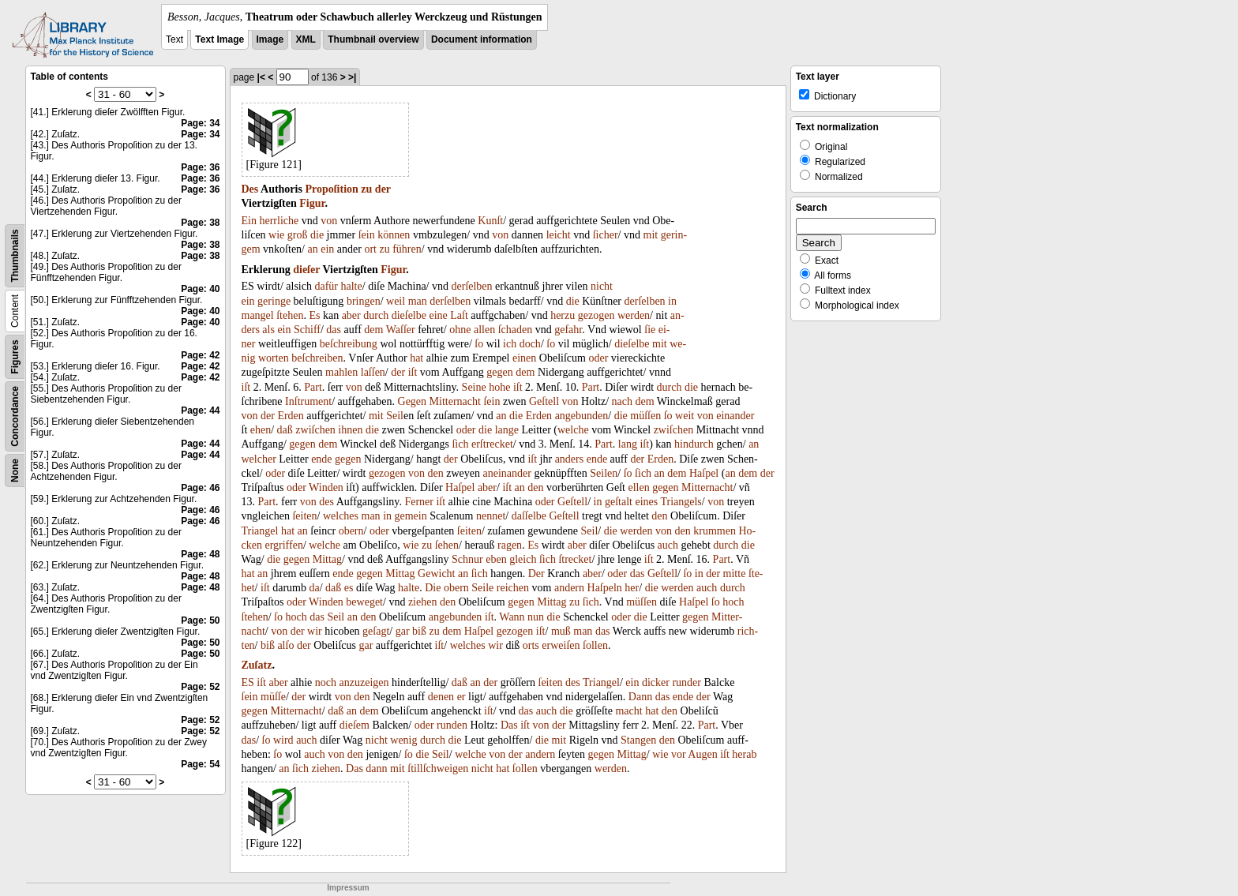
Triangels (680, 502)
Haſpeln (604, 588)
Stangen (638, 740)
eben (496, 559)
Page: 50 (200, 620)
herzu (562, 315)
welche (573, 430)
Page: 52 (200, 686)
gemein (411, 516)
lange (507, 430)
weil (395, 301)
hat (416, 358)
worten (273, 358)
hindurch (694, 444)
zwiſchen (315, 430)
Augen (702, 754)
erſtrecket (492, 444)
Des (250, 189)
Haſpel (703, 473)
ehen (260, 430)
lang (627, 444)
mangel (258, 315)
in (672, 301)
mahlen (341, 372)
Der (536, 573)
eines (646, 502)
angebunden (582, 416)
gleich (522, 559)
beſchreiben (317, 358)
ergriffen (283, 545)
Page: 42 (200, 355)
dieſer (306, 270)
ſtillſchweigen (437, 768)
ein (327, 249)
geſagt (375, 631)
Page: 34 (200, 123)
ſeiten (304, 516)
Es (314, 315)
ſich (460, 444)
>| (352, 77)
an (313, 249)
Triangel (260, 531)
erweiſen (561, 645)
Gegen (412, 401)
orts (531, 645)
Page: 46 (200, 487)
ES (248, 682)
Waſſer (400, 330)
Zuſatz (257, 665)
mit (650, 235)
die (317, 235)
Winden (326, 487)
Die (433, 588)
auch (668, 545)
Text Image (219, 39)
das (333, 330)
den (436, 473)
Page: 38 (200, 222)
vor (678, 754)
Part (313, 387)
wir (314, 631)
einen (524, 358)
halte (351, 286)
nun (535, 617)
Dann (640, 697)
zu (366, 189)
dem (373, 330)
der (383, 189)
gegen (499, 372)
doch (530, 344)
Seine (474, 387)
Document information (481, 39)
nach (622, 401)
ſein (366, 235)
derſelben (472, 286)
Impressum (348, 887)
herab (744, 754)
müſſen (645, 416)
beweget (364, 602)
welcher (259, 459)
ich (509, 344)
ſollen (595, 645)
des (326, 502)
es (349, 588)
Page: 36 (200, 167)
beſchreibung (348, 344)
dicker (656, 682)
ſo (479, 344)
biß (419, 631)
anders (569, 459)
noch (325, 682)
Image (270, 39)
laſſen (373, 372)
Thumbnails (15, 255)
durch (375, 315)
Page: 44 (200, 410)
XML (306, 39)
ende (321, 459)
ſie (649, 330)
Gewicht (436, 573)
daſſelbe (529, 516)
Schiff (307, 330)
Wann (511, 617)
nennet (490, 516)
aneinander (507, 473)
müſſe (273, 697)
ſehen (447, 545)
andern (569, 588)
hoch (733, 602)
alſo (285, 645)
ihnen (350, 430)
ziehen (422, 602)
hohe (499, 387)
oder (598, 358)
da (314, 588)
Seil (394, 416)
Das (509, 725)
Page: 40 (200, 288)
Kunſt (490, 221)
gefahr (568, 330)
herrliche (278, 221)
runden (452, 725)
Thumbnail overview (373, 39)
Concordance (15, 416)
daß (285, 430)
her (632, 588)
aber (351, 315)
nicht (602, 286)
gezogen (596, 315)
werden (633, 315)
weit (684, 416)
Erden (290, 416)
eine (438, 315)
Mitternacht (455, 401)
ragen (509, 545)
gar (403, 631)
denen (441, 697)
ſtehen (289, 315)
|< (261, 77)
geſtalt (618, 502)
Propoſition (331, 189)
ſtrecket (574, 559)
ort (370, 249)
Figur (312, 203)
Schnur (467, 559)
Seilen (603, 473)
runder (686, 682)
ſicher (605, 235)
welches (340, 516)
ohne (460, 330)
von (329, 221)
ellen (638, 487)
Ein (249, 221)
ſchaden (515, 330)
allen (484, 330)
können (393, 235)
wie (276, 235)
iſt (413, 372)
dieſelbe (409, 315)
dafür (326, 286)
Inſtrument (308, 401)
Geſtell (544, 401)
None (15, 470)
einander (735, 416)
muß (561, 631)
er (461, 697)
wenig (403, 740)
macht (628, 711)
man (417, 301)
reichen (513, 588)
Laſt (459, 315)
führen (407, 249)
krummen (714, 531)
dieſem (355, 725)
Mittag (327, 559)
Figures (15, 356)
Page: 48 (200, 554)
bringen (364, 301)
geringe (274, 301)
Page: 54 (200, 764)
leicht (558, 235)
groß (297, 235)
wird (283, 740)
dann (376, 768)
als (268, 330)
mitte (734, 573)
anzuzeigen (364, 682)
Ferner (418, 502)
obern (351, 531)
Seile (482, 588)
